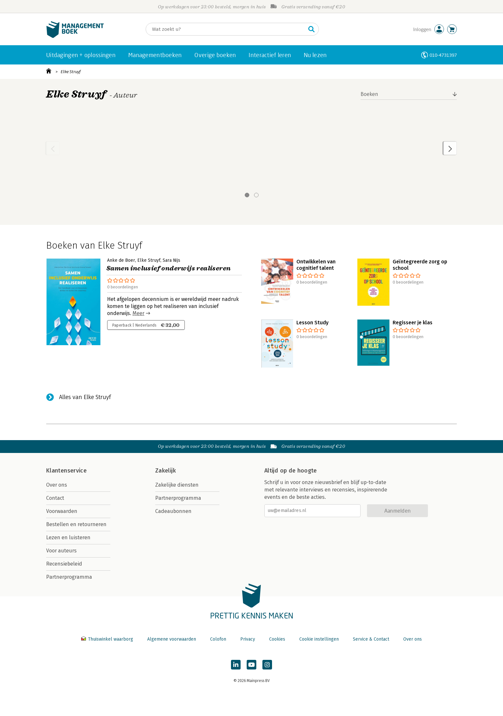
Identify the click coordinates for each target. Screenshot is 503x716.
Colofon (218, 639)
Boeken (369, 94)
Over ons (56, 485)
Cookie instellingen (319, 639)
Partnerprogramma (69, 577)
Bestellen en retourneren (76, 524)
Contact (55, 498)
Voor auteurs (61, 551)
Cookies (277, 639)
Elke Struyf (71, 71)
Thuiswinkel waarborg (107, 639)
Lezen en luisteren (68, 537)
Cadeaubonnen (173, 511)
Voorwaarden (61, 511)
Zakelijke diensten (177, 485)
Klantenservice (66, 470)
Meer (138, 313)
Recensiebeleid (64, 564)
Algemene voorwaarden (171, 639)
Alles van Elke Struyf (85, 397)
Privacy (247, 639)
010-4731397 (443, 55)
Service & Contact (371, 639)
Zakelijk (165, 470)
